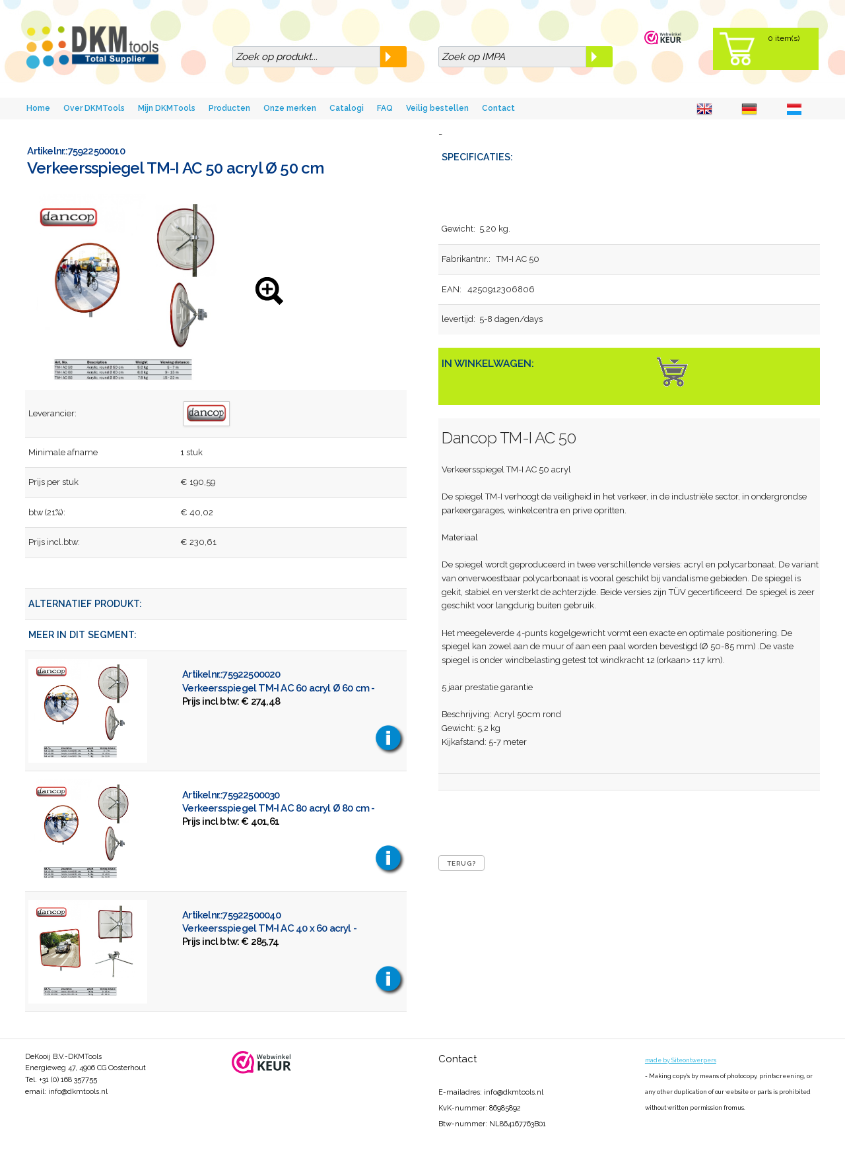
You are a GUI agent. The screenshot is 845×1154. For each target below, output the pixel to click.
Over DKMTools (94, 108)
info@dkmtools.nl (78, 1091)
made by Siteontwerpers (680, 1060)
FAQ (385, 108)
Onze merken (289, 108)
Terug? (461, 863)
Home (38, 108)
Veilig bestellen (437, 108)
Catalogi (346, 108)
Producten (229, 108)
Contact (498, 108)
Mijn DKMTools (166, 108)
